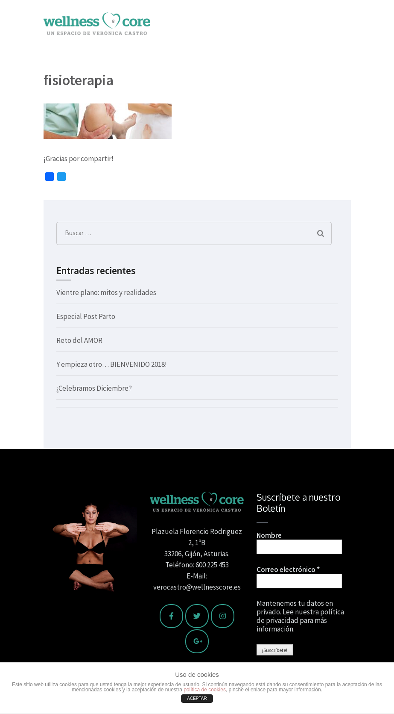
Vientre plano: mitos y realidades (106, 292)
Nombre (269, 535)
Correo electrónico (288, 569)
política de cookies (205, 690)
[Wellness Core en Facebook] (171, 616)
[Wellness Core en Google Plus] (197, 641)
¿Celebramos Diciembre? (94, 388)
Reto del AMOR (79, 340)
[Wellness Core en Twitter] (197, 616)
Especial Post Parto (85, 316)
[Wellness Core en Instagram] (222, 616)
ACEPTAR (197, 698)
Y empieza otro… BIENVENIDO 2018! (111, 364)
